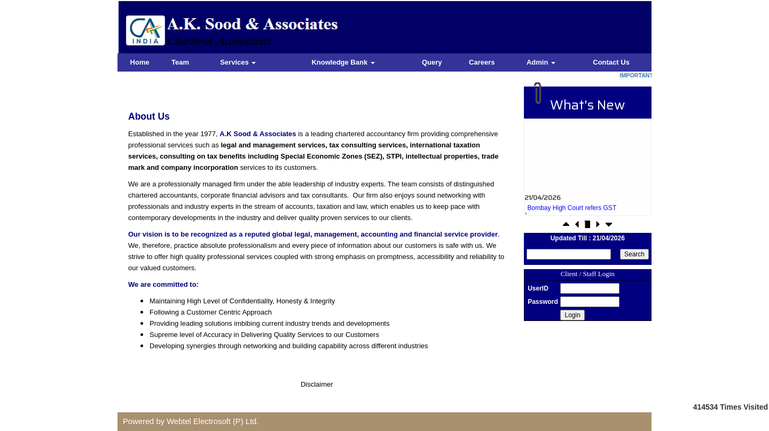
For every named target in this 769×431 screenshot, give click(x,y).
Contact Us (611, 62)
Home (140, 62)
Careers (482, 62)
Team (180, 62)
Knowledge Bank (342, 62)
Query (432, 62)
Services (238, 62)
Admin (541, 62)
